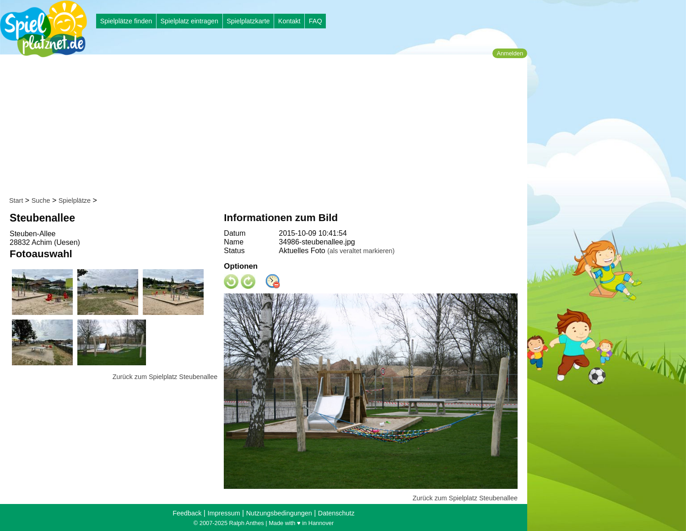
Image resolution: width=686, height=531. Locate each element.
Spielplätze (75, 200)
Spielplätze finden (126, 21)
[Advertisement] (266, 127)
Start (16, 200)
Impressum (223, 513)
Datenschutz (336, 513)
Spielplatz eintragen (189, 21)
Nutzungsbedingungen (279, 513)
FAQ (315, 21)
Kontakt (289, 21)
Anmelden (510, 53)
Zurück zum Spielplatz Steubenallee (165, 376)
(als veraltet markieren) (360, 251)
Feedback (187, 513)
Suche (41, 200)
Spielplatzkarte (248, 21)
